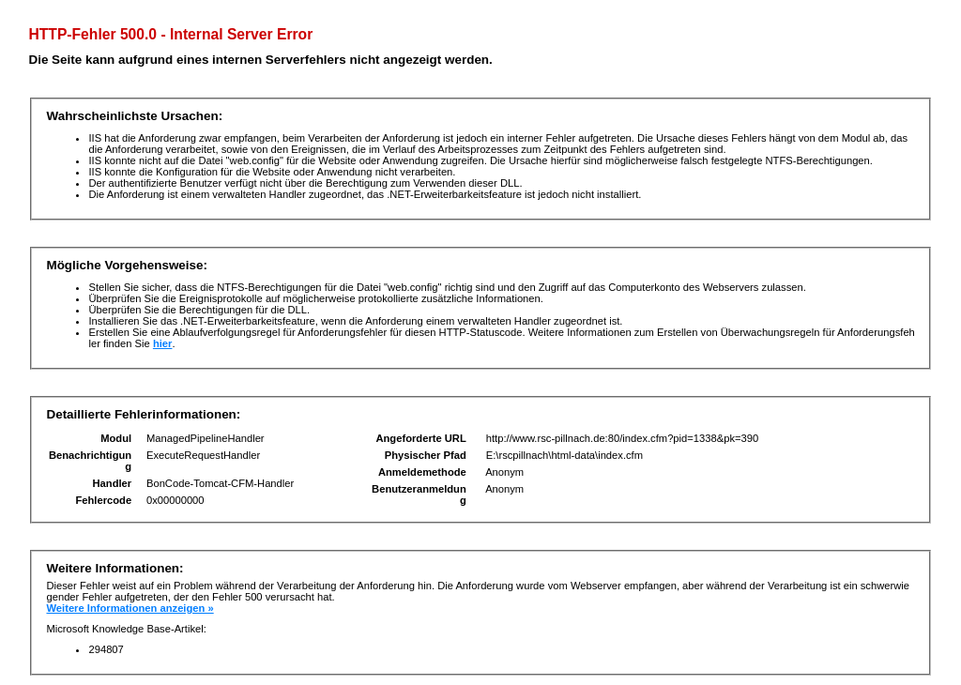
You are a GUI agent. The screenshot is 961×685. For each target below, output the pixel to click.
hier (163, 343)
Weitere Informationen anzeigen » (129, 608)
